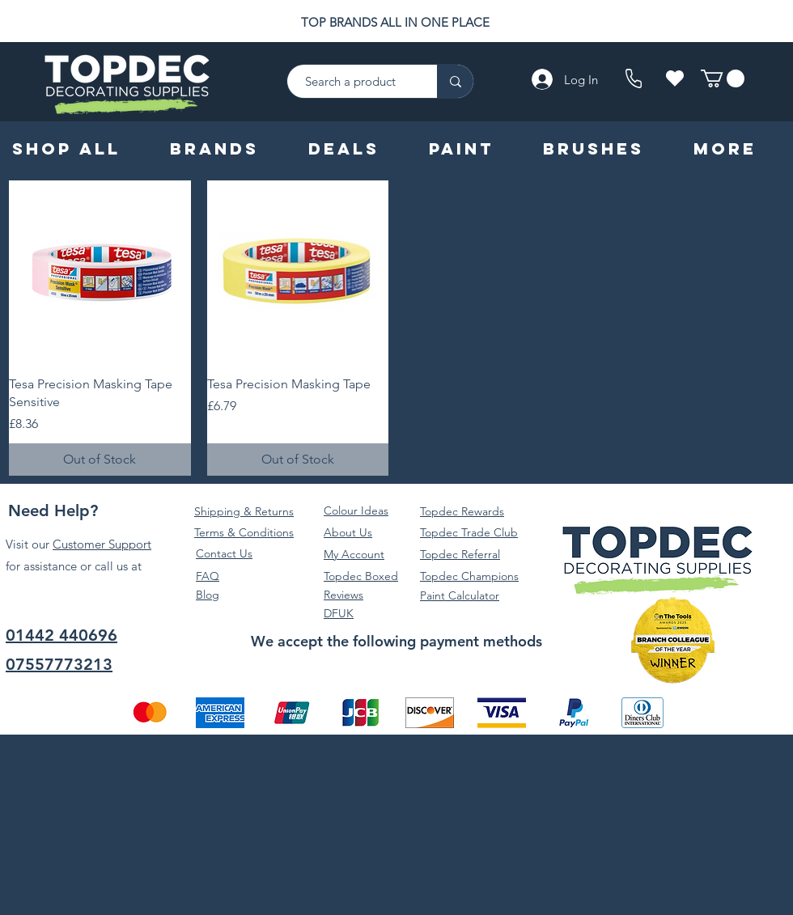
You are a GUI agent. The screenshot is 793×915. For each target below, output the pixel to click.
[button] (722, 78)
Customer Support (102, 544)
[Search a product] (354, 81)
